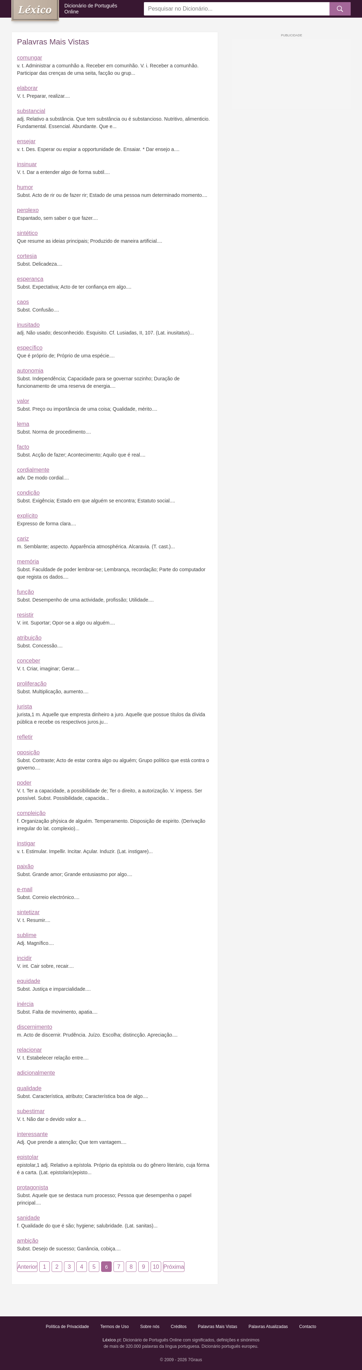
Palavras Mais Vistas (217, 1326)
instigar (26, 843)
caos (23, 302)
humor (25, 187)
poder (24, 783)
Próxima (173, 1267)
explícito (27, 516)
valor (23, 401)
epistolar (27, 1157)
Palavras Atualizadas (268, 1326)
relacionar (29, 1050)
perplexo (28, 210)
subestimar (31, 1111)
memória (28, 562)
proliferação (32, 684)
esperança (30, 279)
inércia (25, 1004)
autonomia (30, 371)
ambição (27, 1241)
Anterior (27, 1267)
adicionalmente (36, 1073)
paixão (25, 866)
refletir (25, 737)
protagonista (32, 1187)
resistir (25, 615)
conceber (28, 661)
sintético (27, 233)
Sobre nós (149, 1326)
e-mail (25, 889)
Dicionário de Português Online (90, 8)
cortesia (27, 256)
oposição (28, 752)
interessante (32, 1134)
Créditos (179, 1326)
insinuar (27, 164)
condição (28, 493)
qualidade (29, 1088)
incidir (24, 958)
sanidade (28, 1218)
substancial (31, 111)
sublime (26, 935)
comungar (29, 58)
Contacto (307, 1326)
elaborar (27, 88)
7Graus (195, 1359)
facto (23, 447)
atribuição (29, 638)
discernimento (34, 1027)
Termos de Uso (114, 1326)
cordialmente (33, 470)
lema (23, 424)
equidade (28, 981)
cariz (23, 539)
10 (156, 1267)
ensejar (26, 141)
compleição (31, 813)
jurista (24, 707)
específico (29, 348)
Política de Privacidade (67, 1326)
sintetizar (28, 912)
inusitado (28, 325)
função (25, 592)
